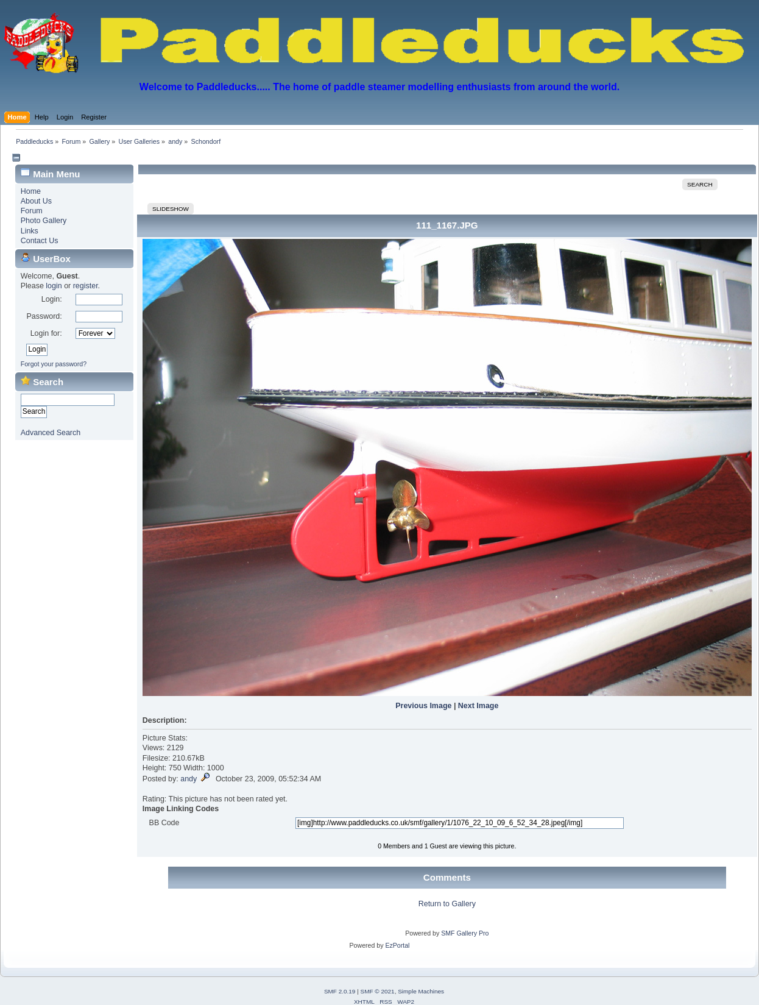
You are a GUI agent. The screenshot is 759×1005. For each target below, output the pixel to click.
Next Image (478, 705)
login (54, 286)
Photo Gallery (44, 220)
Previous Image (423, 705)
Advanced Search (50, 432)
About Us (36, 201)
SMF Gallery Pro (465, 933)
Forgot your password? (53, 364)
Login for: (46, 333)
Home (31, 191)
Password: (44, 316)
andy (188, 779)
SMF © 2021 (378, 991)
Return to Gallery (447, 904)
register (85, 286)
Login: (51, 299)
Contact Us (39, 240)
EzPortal (397, 945)
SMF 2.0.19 (340, 991)
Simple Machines (421, 991)
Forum (32, 211)
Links (29, 231)
